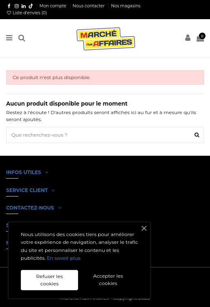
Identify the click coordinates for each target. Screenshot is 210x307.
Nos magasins (125, 6)
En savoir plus (63, 258)
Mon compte (53, 6)
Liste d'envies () (26, 12)
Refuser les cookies (49, 280)
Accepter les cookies (108, 279)
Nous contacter (89, 6)
